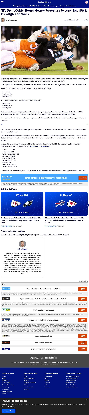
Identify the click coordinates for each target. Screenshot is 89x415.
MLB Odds (26, 389)
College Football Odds (29, 378)
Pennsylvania (48, 376)
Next (87, 205)
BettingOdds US (7, 226)
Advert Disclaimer (83, 281)
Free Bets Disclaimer (7, 391)
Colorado (47, 382)
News (61, 6)
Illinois (46, 378)
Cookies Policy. (9, 406)
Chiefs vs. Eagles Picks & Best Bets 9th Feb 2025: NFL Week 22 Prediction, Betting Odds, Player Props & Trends (21, 220)
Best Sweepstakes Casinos (73, 376)
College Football (41, 6)
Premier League (53, 6)
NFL (30, 6)
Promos (25, 6)
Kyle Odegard (12, 20)
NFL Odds (26, 376)
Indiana (47, 385)
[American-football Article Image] (22, 204)
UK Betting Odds (6, 382)
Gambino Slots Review (71, 378)
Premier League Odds (29, 387)
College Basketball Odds (30, 382)
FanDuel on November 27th (39, 146)
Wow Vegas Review (71, 380)
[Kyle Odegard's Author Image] (22, 244)
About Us (4, 376)
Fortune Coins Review (71, 385)
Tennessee (47, 387)
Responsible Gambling (7, 385)
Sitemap (4, 393)
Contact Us (5, 380)
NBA (33, 6)
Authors (4, 378)
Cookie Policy (5, 389)
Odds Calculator (70, 6)
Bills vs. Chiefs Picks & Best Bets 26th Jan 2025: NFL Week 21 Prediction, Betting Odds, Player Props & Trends (64, 220)
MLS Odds (26, 385)
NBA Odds (26, 380)
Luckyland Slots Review (72, 387)
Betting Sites (17, 6)
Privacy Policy (5, 387)
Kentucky (47, 380)
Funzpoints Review (70, 382)
